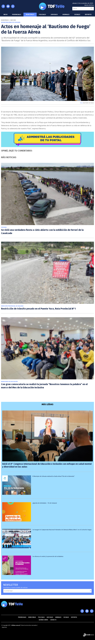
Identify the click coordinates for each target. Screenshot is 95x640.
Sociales (77, 14)
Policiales (42, 14)
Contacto (53, 620)
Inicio (5, 14)
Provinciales (16, 14)
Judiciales (54, 14)
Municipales (30, 14)
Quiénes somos (43, 620)
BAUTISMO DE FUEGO (88, 103)
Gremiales (65, 14)
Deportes (88, 14)
